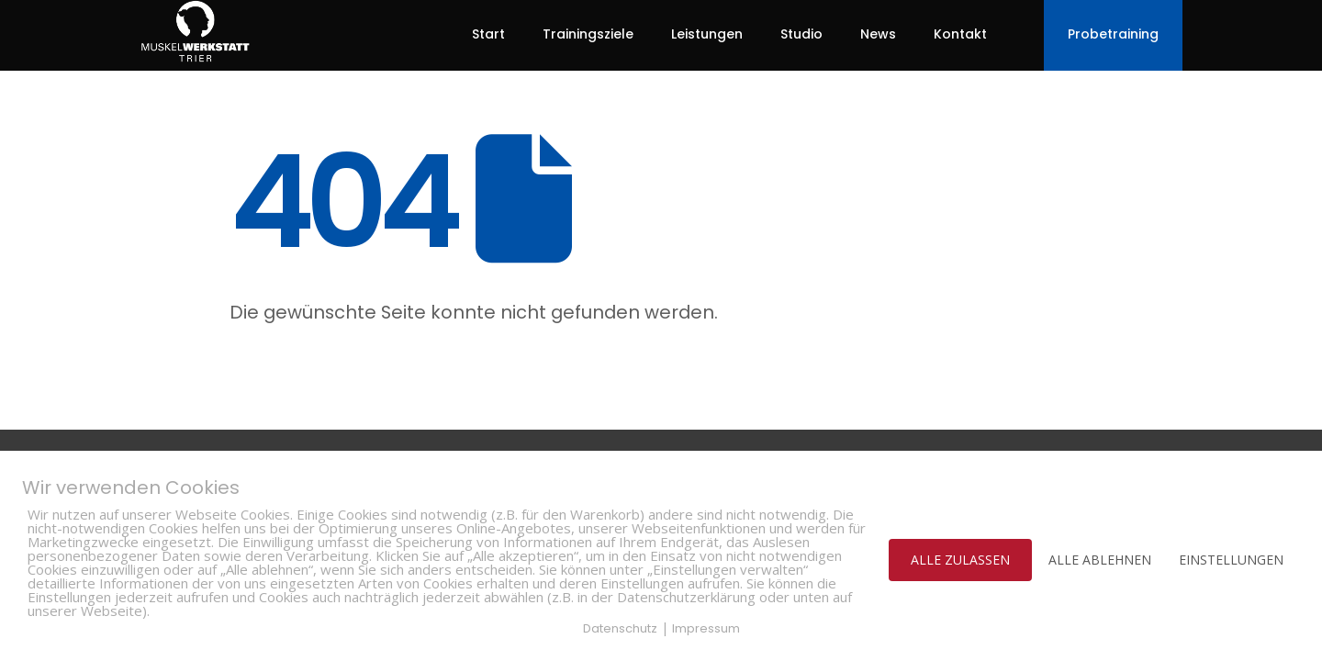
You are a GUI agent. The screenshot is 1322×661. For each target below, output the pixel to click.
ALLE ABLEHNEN (1099, 559)
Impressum (706, 628)
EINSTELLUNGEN (1231, 559)
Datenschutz (620, 628)
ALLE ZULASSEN (960, 559)
